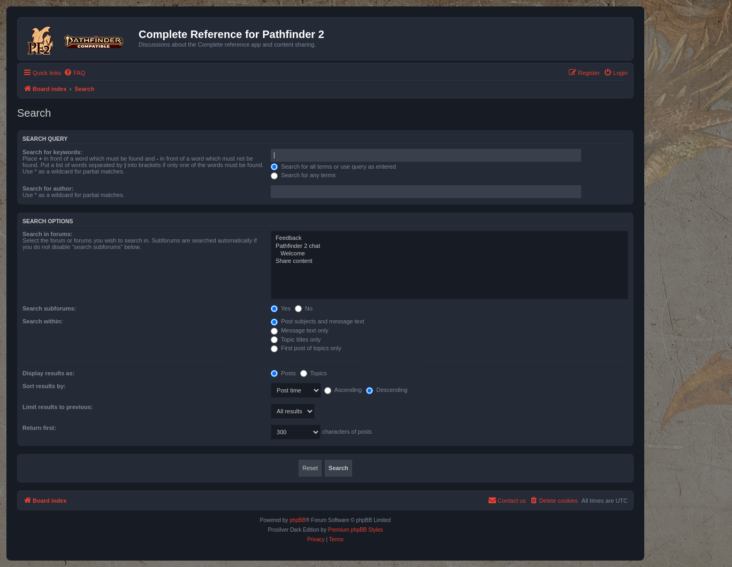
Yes (281, 308)
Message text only (300, 330)
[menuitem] (74, 72)
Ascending (343, 390)
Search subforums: (49, 308)
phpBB (297, 520)
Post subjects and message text (317, 321)
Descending (386, 390)
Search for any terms (303, 175)
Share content (449, 261)
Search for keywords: (52, 152)
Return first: (39, 428)
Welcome (449, 254)
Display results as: (48, 373)
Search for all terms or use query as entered (333, 166)
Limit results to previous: (57, 407)
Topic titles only (296, 339)
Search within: (42, 321)
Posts (283, 373)
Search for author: (47, 188)
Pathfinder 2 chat (449, 246)
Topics (313, 373)
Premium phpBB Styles (355, 530)
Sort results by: (44, 386)
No (303, 308)
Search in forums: (47, 234)
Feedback (449, 238)
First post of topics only (306, 348)
